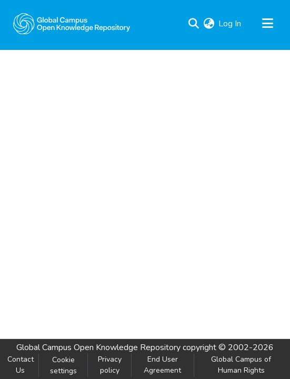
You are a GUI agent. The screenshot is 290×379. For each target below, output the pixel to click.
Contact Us (20, 364)
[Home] (71, 23)
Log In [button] (230, 23)
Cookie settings (63, 365)
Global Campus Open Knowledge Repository (98, 347)
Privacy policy (110, 364)
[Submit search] (193, 23)
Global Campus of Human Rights (241, 364)
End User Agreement (162, 364)
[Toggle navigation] (267, 24)
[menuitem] (208, 23)
